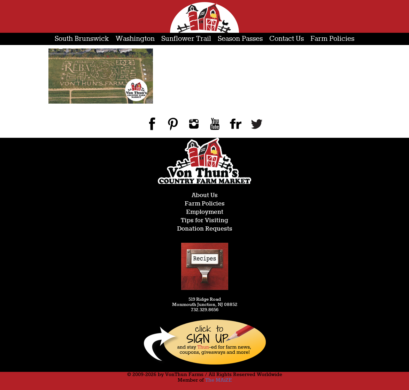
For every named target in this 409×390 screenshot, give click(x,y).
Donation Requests (204, 229)
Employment (204, 212)
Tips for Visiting (204, 221)
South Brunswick (82, 39)
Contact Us (286, 39)
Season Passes (240, 39)
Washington (135, 39)
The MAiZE (218, 380)
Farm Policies (332, 39)
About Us (205, 196)
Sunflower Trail (186, 39)
